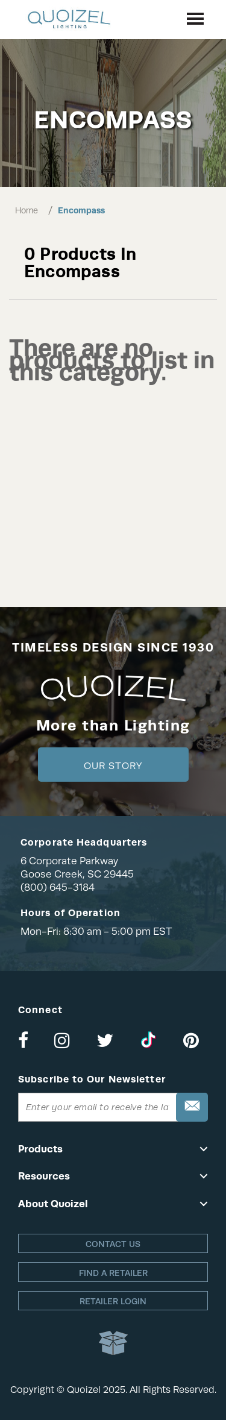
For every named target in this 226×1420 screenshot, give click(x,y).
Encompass (81, 210)
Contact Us (113, 1244)
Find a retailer (113, 1273)
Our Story (113, 766)
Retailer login (113, 1301)
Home (26, 210)
